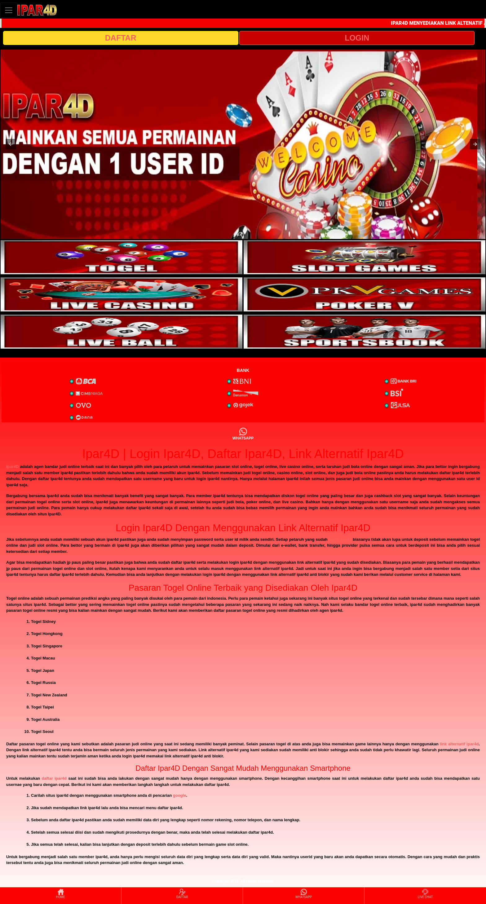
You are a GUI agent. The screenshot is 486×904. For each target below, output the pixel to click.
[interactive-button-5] (121, 332)
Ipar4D (12, 466)
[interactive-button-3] (121, 294)
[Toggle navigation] (8, 10)
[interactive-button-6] (364, 332)
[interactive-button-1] (121, 257)
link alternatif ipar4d (459, 744)
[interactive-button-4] (364, 294)
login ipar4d (340, 539)
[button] (11, 144)
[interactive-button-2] (364, 257)
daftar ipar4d (54, 778)
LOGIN (357, 37)
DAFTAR (120, 37)
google (179, 795)
